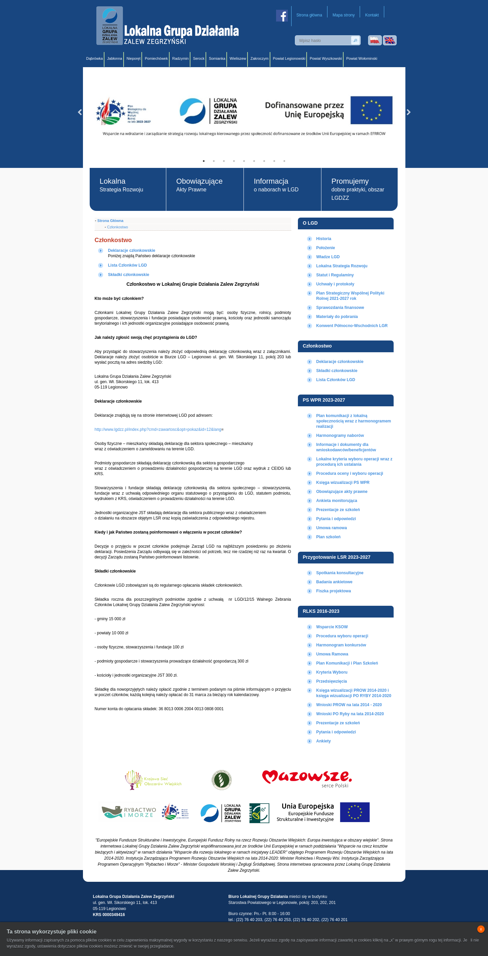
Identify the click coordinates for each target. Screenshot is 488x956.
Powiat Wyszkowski (326, 58)
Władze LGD (328, 257)
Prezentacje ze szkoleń (338, 509)
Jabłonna (114, 58)
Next (408, 112)
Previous (79, 112)
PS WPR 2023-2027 (324, 400)
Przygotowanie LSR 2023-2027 (337, 557)
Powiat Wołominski (361, 58)
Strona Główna (110, 221)
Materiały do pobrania (337, 316)
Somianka (217, 58)
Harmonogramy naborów (340, 435)
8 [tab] (274, 161)
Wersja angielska (390, 40)
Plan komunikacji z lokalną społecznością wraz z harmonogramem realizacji (353, 421)
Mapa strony (343, 15)
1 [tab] (204, 161)
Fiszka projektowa (333, 591)
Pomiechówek (156, 58)
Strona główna (309, 15)
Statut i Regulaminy (335, 275)
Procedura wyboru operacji (342, 636)
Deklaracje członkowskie (340, 361)
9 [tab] (284, 161)
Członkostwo (317, 346)
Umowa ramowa (331, 528)
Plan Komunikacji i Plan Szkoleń (347, 663)
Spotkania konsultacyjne (340, 573)
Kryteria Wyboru (332, 672)
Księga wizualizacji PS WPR (343, 482)
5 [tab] (244, 161)
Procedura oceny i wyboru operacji (349, 473)
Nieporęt (134, 58)
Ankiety (323, 741)
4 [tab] (234, 161)
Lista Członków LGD (335, 379)
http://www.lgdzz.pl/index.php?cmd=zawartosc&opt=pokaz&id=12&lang (158, 429)
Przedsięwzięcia (331, 681)
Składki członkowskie (337, 370)
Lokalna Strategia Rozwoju (342, 266)
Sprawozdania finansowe (340, 307)
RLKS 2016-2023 (321, 611)
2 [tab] (214, 161)
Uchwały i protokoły (335, 284)
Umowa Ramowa (332, 654)
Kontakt (372, 15)
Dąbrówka (94, 58)
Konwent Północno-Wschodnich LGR (352, 325)
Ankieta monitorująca (336, 500)
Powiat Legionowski (289, 58)
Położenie (325, 247)
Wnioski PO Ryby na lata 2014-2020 (350, 714)
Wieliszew (238, 58)
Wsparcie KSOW (332, 627)
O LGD (310, 223)
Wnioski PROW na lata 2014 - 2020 (349, 704)
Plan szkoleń (328, 537)
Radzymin (180, 58)
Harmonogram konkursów (341, 645)
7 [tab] (264, 161)
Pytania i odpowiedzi (336, 518)
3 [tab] (224, 161)
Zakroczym (260, 58)
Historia (323, 238)
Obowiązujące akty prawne (342, 491)
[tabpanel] (244, 112)
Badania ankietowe (334, 582)
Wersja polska (375, 40)
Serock (199, 58)
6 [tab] (254, 161)
